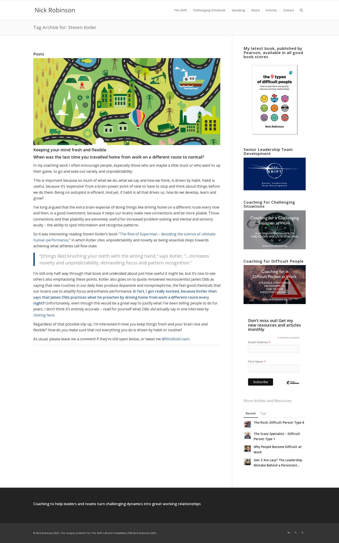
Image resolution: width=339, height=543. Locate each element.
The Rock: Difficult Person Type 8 (279, 422)
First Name (257, 362)
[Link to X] (295, 532)
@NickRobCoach (176, 338)
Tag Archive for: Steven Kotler (65, 27)
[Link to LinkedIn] (288, 532)
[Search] (301, 10)
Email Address (259, 342)
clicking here (43, 315)
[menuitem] (180, 10)
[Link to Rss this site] (302, 532)
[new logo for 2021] (55, 10)
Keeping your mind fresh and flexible (69, 149)
